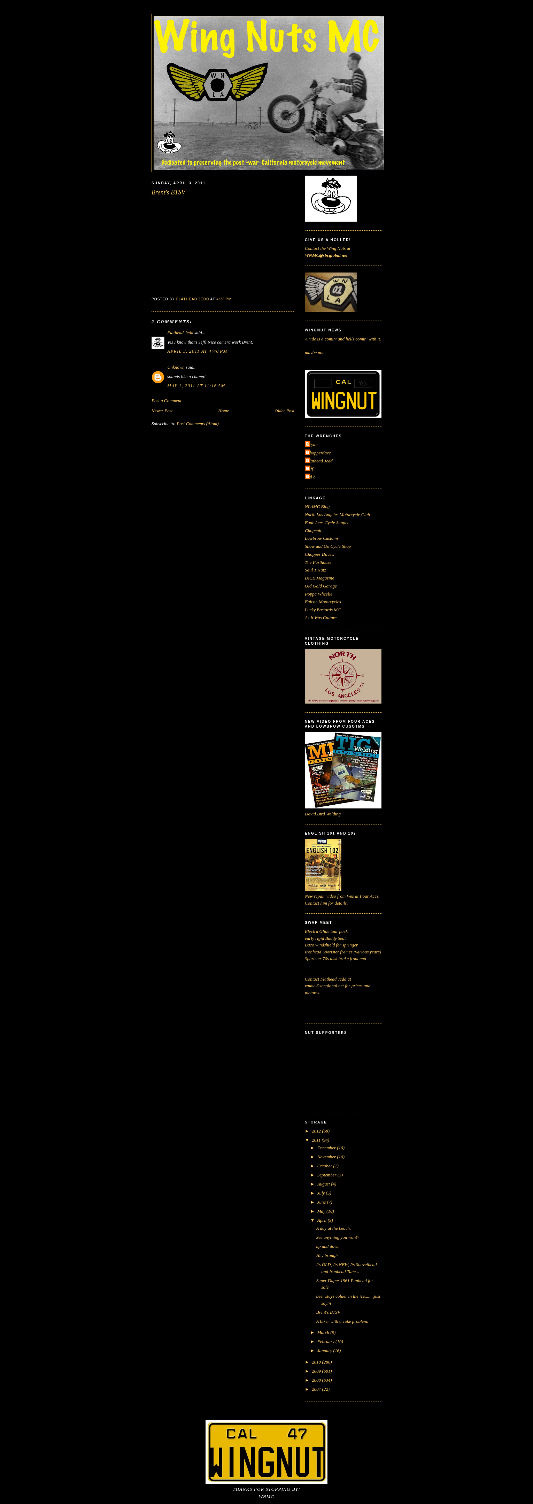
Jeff (310, 468)
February (326, 1341)
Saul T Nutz (315, 570)
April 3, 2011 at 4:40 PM (197, 351)
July (321, 1193)
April (322, 1220)
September (327, 1174)
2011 (317, 1140)
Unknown (176, 367)
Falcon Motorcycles (323, 601)
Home (223, 410)
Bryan (312, 444)
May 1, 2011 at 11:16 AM (196, 385)
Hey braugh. (327, 1255)
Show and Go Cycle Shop (328, 546)
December (327, 1147)
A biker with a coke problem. (342, 1321)
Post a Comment (166, 400)
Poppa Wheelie (318, 594)
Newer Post (162, 410)
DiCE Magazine (319, 578)
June (322, 1202)
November (327, 1156)
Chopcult (313, 530)
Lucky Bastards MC (323, 609)
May (321, 1211)
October (325, 1165)
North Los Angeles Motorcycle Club (337, 514)
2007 (317, 1389)
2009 (317, 1371)
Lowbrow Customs (322, 538)
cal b (311, 476)
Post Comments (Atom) (198, 423)
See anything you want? (337, 1237)
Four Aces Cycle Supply (326, 522)
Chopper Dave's (319, 554)
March (323, 1332)
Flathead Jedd (180, 332)
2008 (317, 1380)
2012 (317, 1131)
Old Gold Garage (321, 586)
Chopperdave (319, 452)
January (325, 1350)
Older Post (284, 410)
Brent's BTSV (328, 1312)
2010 (317, 1362)
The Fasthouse (318, 562)
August (324, 1184)
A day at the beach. (333, 1228)
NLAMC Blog (317, 506)
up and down (327, 1246)
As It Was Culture (321, 617)
